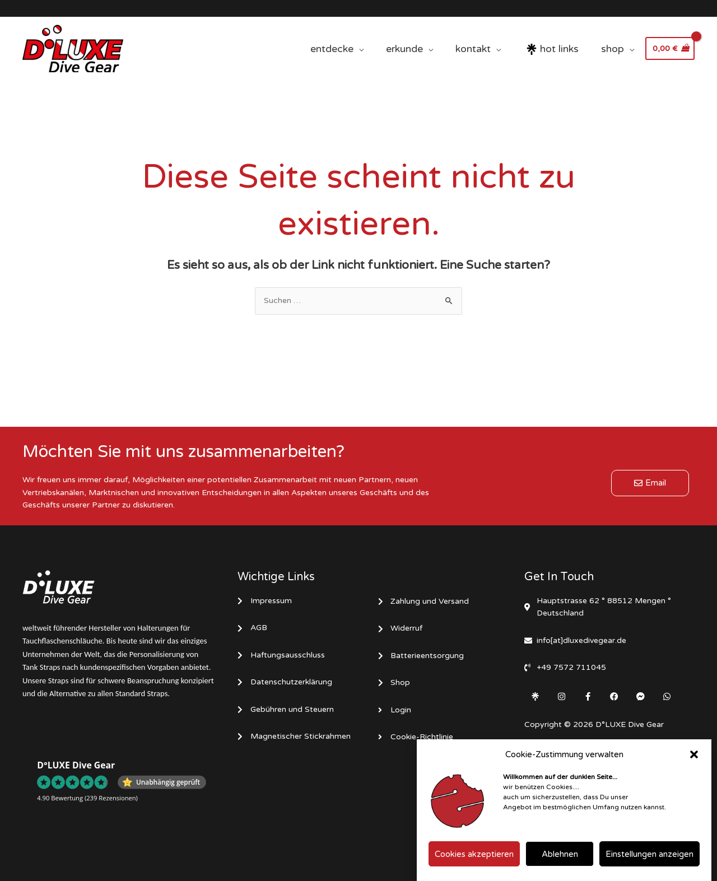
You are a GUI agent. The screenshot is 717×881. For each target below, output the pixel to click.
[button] (694, 760)
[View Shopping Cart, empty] (670, 48)
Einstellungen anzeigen (649, 860)
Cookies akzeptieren (474, 860)
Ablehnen (560, 860)
